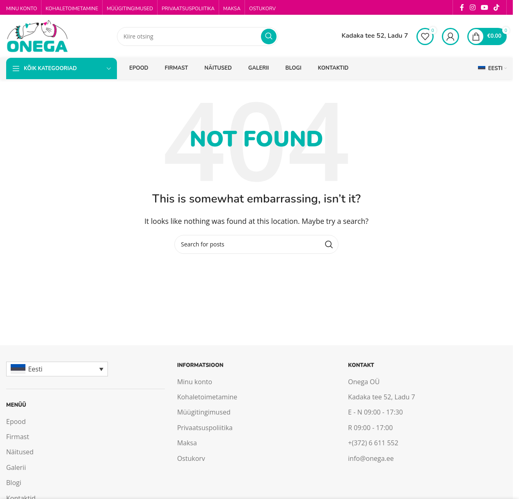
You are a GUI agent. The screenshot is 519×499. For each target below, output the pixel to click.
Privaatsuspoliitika (205, 427)
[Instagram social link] (472, 7)
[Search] (197, 36)
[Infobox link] (367, 36)
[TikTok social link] (496, 7)
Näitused (20, 451)
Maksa (187, 442)
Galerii (16, 467)
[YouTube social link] (484, 7)
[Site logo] (37, 35)
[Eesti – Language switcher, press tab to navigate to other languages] (57, 369)
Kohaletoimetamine (207, 396)
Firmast (17, 436)
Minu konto (194, 381)
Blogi (13, 482)
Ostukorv (191, 458)
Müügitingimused (204, 412)
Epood (16, 421)
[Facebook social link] (462, 7)
